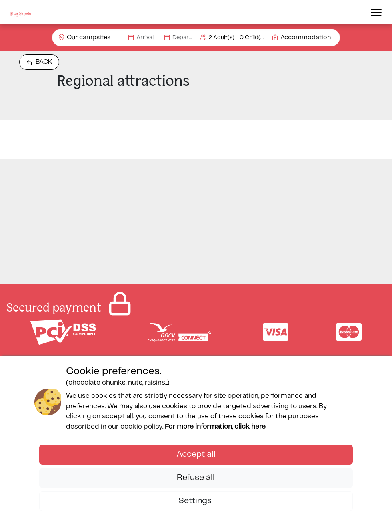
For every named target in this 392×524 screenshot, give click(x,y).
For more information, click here (215, 426)
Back (39, 62)
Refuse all (196, 478)
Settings (196, 501)
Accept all (196, 454)
